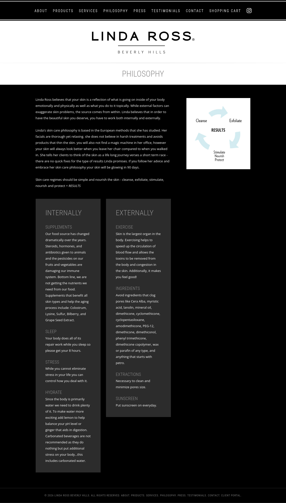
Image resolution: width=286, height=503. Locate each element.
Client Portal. (231, 495)
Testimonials (166, 11)
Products (63, 11)
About (40, 11)
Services (88, 11)
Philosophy (115, 11)
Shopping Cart (225, 11)
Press (140, 11)
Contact (195, 11)
